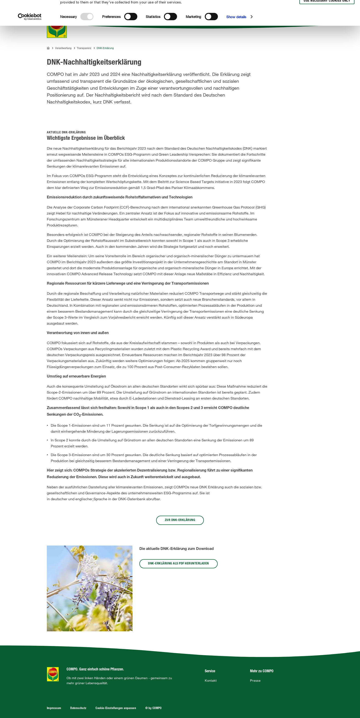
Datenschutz (78, 708)
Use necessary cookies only (327, 25)
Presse (255, 680)
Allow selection (326, 17)
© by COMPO (153, 708)
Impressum (54, 708)
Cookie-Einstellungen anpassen (116, 708)
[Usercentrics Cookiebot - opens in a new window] (30, 41)
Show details (236, 42)
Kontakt (211, 680)
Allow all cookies (326, 9)
